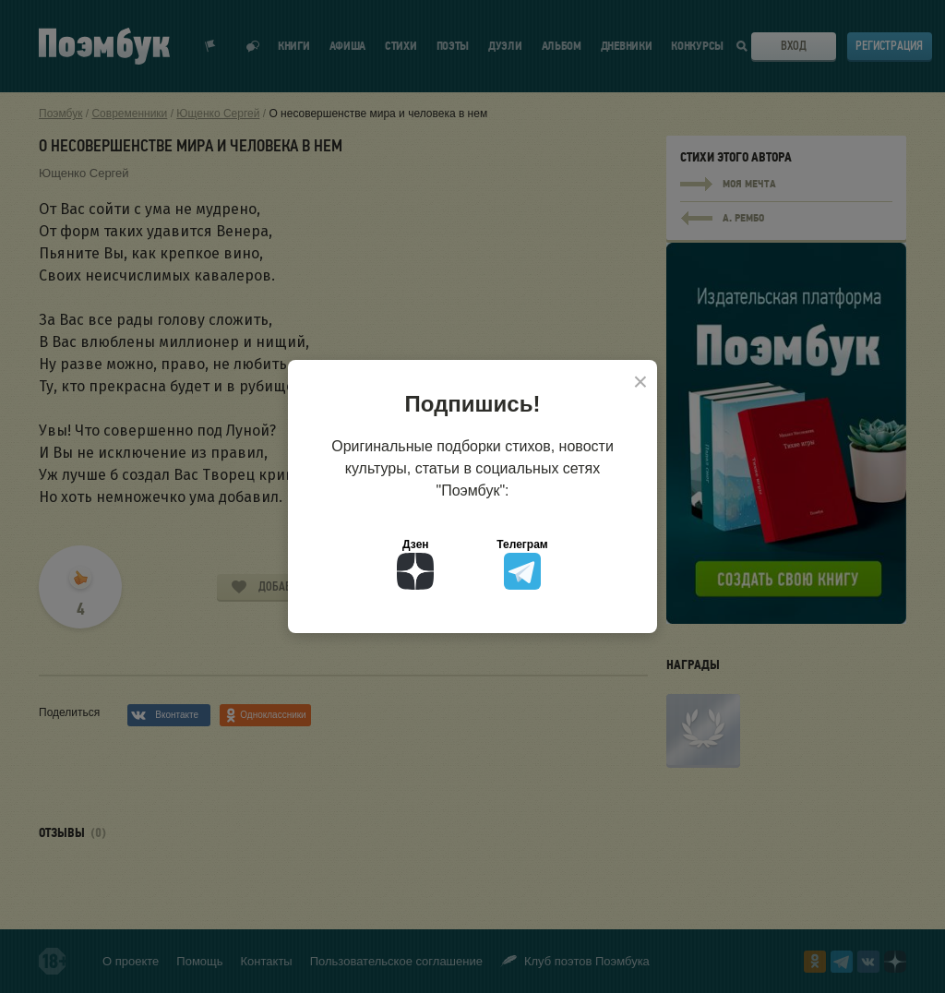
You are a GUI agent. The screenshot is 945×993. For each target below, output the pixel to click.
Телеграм (521, 564)
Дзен (415, 564)
